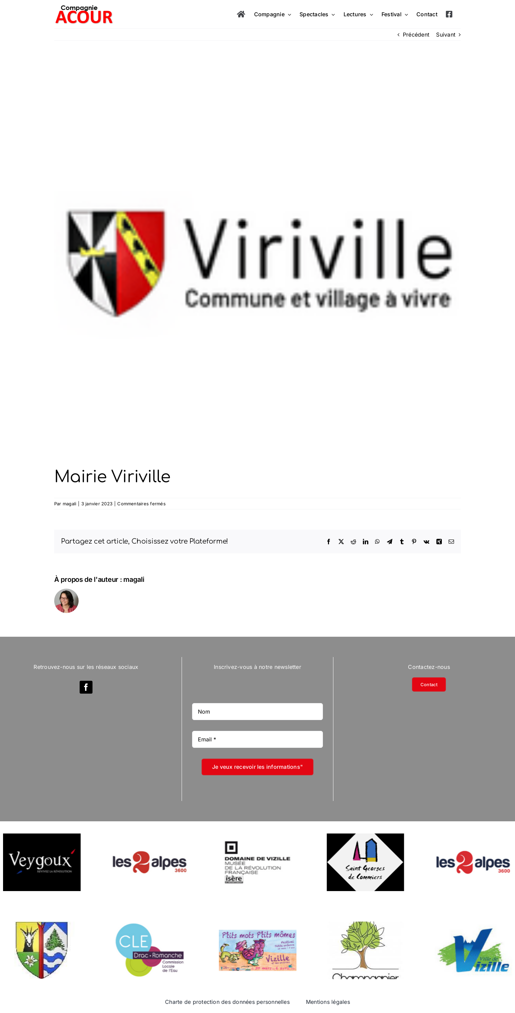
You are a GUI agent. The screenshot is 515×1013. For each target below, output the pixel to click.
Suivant (445, 34)
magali (69, 503)
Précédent (416, 34)
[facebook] (86, 687)
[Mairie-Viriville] (257, 264)
